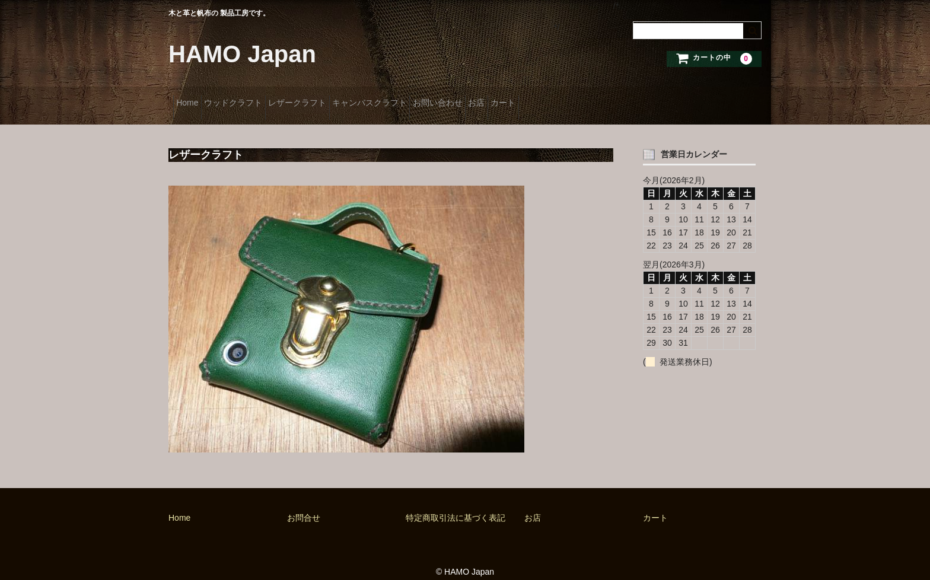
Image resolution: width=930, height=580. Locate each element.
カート (618, 99)
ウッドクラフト (256, 99)
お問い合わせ (516, 99)
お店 (573, 99)
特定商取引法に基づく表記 (455, 504)
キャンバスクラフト (429, 99)
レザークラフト (339, 99)
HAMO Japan (242, 54)
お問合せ (303, 504)
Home (192, 99)
